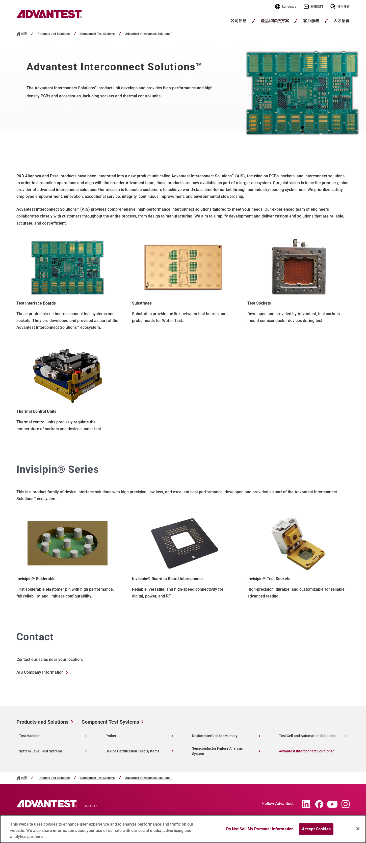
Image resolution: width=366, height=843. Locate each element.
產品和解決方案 (275, 20)
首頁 (24, 34)
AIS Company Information (40, 672)
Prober (111, 736)
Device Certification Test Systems (132, 751)
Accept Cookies (316, 830)
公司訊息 (238, 20)
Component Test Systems (97, 34)
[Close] (357, 830)
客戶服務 (311, 20)
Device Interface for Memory (215, 736)
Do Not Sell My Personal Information (260, 830)
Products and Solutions (54, 34)
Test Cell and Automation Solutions (307, 736)
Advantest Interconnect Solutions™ (148, 34)
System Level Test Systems (41, 751)
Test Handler (29, 736)
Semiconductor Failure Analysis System (217, 751)
